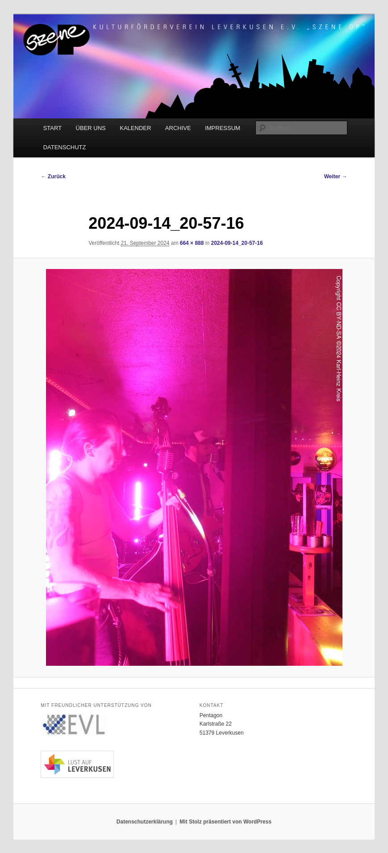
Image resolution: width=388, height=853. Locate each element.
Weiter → (335, 176)
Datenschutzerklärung (145, 822)
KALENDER (135, 128)
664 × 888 (192, 243)
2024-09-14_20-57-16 (237, 243)
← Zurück (53, 176)
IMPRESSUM (222, 128)
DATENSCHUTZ (64, 147)
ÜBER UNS (91, 128)
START (52, 128)
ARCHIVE (178, 128)
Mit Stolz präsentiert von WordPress (225, 822)
